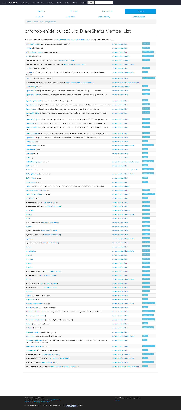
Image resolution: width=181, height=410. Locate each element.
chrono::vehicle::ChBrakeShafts (74, 64)
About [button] (75, 2)
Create (28, 79)
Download (24, 2)
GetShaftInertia (31, 170)
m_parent (29, 267)
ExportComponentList (33, 101)
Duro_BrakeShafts (50, 22)
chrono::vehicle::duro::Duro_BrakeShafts (72, 39)
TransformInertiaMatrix (34, 340)
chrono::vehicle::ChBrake (121, 56)
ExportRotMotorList (32, 127)
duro (41, 22)
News (59, 2)
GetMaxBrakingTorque (34, 162)
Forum (67, 2)
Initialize (29, 186)
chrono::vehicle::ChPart (120, 44)
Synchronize (30, 336)
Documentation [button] (38, 2)
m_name (29, 255)
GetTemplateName (32, 174)
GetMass (29, 158)
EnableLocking (31, 87)
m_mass (29, 247)
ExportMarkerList (32, 123)
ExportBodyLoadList (33, 95)
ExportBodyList (31, 91)
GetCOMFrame (31, 150)
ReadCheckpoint (31, 308)
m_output (29, 263)
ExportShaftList (31, 137)
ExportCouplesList (32, 105)
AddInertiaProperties (33, 44)
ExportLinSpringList (32, 119)
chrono (29, 22)
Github (117, 400)
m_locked (29, 239)
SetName (29, 324)
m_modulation (31, 251)
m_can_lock (30, 210)
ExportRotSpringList (32, 133)
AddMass (29, 48)
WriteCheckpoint (31, 350)
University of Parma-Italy (42, 402)
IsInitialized (30, 198)
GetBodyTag (30, 142)
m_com (28, 218)
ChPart (28, 68)
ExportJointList (31, 109)
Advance (29, 56)
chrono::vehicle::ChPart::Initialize (37, 190)
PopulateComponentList (34, 304)
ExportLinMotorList (32, 113)
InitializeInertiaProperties (34, 194)
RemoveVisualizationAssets (35, 316)
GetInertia (29, 154)
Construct (29, 72)
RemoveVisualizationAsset (35, 312)
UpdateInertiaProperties (34, 346)
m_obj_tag (29, 259)
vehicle (35, 22)
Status (83, 2)
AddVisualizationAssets (34, 52)
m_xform (29, 291)
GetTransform (31, 178)
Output (28, 295)
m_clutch (29, 214)
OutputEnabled (31, 300)
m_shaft (28, 279)
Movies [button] (51, 2)
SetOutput (29, 328)
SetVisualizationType (33, 332)
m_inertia (29, 227)
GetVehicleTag (31, 182)
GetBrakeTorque (32, 146)
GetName (29, 166)
